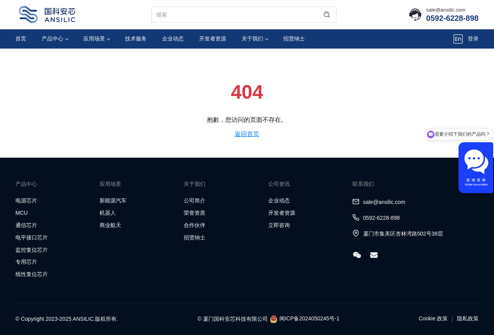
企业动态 (173, 38)
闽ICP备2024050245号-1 (309, 318)
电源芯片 (26, 200)
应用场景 (96, 38)
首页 (20, 38)
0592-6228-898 (452, 18)
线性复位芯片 (31, 274)
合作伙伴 (194, 225)
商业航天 (110, 225)
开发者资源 (212, 38)
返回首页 (247, 134)
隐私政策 (468, 318)
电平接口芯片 (31, 237)
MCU (21, 213)
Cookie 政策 (433, 318)
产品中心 (55, 38)
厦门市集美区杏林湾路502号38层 (403, 234)
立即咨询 (279, 225)
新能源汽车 (113, 200)
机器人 (108, 213)
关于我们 (255, 38)
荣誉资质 (194, 213)
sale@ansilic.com (445, 10)
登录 (473, 38)
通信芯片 (26, 225)
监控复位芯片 (31, 250)
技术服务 (136, 38)
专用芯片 (26, 262)
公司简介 (194, 200)
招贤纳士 (294, 38)
